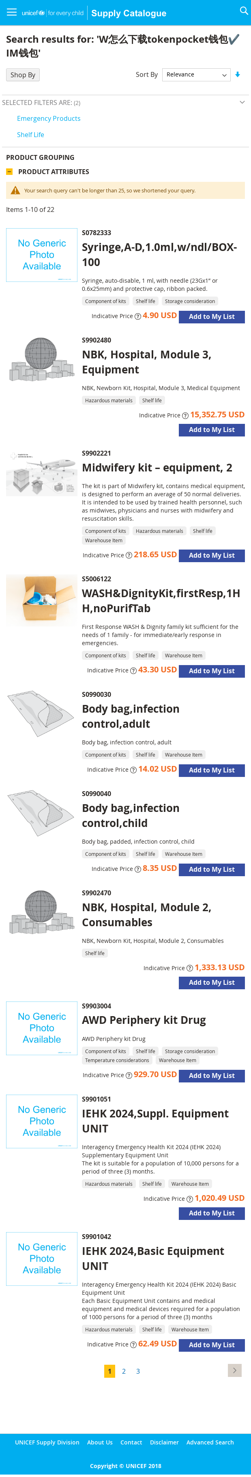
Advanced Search (210, 1442)
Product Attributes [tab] (53, 171)
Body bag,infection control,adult (131, 716)
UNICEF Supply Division (47, 1442)
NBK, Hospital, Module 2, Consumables (147, 914)
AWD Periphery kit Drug (144, 1019)
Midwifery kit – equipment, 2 (157, 467)
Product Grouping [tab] (40, 157)
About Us (100, 1442)
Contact (131, 1442)
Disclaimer (164, 1442)
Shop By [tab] (23, 74)
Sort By (147, 74)
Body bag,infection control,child (131, 815)
